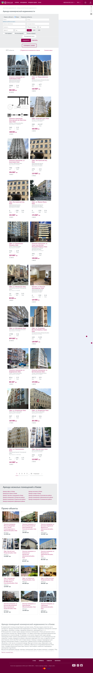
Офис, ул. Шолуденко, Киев (17, 328)
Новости (49, 660)
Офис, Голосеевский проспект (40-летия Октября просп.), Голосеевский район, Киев (11, 574)
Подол (10, 373)
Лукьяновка (12, 329)
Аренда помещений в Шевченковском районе (41, 497)
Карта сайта (52, 665)
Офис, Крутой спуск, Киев (40, 449)
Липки (10, 246)
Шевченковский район (14, 81)
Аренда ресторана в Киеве (10, 493)
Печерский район (45, 80)
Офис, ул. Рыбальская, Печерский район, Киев (29, 573)
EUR (39, 30)
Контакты (57, 660)
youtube (74, 665)
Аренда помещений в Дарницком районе (14, 501)
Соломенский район (18, 123)
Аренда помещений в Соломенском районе (40, 499)
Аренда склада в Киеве (35, 493)
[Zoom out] (91, 9)
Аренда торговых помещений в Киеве (13, 495)
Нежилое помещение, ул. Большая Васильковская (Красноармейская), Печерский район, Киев (11, 600)
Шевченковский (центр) (14, 80)
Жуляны (11, 123)
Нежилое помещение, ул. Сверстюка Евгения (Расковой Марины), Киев (39, 245)
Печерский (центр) (36, 80)
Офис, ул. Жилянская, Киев (17, 286)
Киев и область (9, 17)
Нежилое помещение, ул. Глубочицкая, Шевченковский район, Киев (48, 600)
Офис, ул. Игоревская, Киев (17, 410)
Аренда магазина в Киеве (35, 491)
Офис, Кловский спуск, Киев (40, 118)
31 (31, 473)
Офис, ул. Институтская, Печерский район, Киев (48, 573)
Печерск (34, 119)
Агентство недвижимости (9, 8)
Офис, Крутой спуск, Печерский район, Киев (11, 545)
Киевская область (26, 17)
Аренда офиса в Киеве (9, 491)
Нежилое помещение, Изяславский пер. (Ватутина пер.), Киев (17, 120)
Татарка (33, 373)
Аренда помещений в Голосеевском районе (40, 495)
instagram (78, 665)
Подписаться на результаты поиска (30, 50)
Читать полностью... (7, 652)
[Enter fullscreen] (91, 14)
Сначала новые (48, 50)
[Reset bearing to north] (91, 11)
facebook (81, 665)
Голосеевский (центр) (14, 288)
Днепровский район (36, 249)
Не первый (8, 33)
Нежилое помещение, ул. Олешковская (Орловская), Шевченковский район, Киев (29, 548)
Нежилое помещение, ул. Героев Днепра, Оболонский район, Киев (29, 599)
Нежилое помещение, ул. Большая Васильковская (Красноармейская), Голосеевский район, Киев (29, 520)
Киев (17, 17)
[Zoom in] (91, 7)
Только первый (31, 33)
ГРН (29, 30)
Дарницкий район (18, 163)
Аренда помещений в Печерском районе (14, 497)
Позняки (11, 163)
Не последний (19, 33)
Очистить (34, 40)
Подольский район (17, 373)
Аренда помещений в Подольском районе (14, 499)
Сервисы (41, 660)
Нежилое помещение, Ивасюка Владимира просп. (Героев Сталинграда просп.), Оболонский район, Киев (11, 521)
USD (34, 30)
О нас (34, 660)
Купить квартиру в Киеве (41, 665)
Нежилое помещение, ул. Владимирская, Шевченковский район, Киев (48, 547)
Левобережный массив (37, 248)
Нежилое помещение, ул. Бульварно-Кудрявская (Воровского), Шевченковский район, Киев (48, 521)
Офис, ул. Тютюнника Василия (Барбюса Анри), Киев (39, 330)
